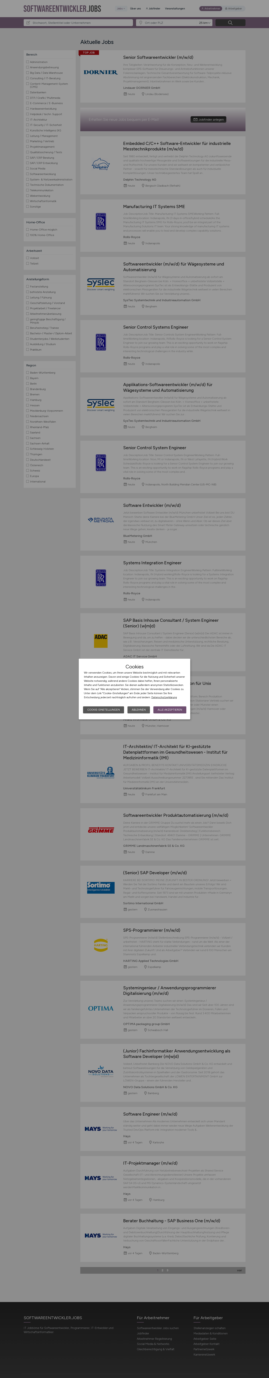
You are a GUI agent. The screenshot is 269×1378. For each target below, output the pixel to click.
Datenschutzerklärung (164, 697)
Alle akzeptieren (170, 709)
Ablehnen (139, 709)
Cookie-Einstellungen (103, 709)
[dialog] (134, 689)
